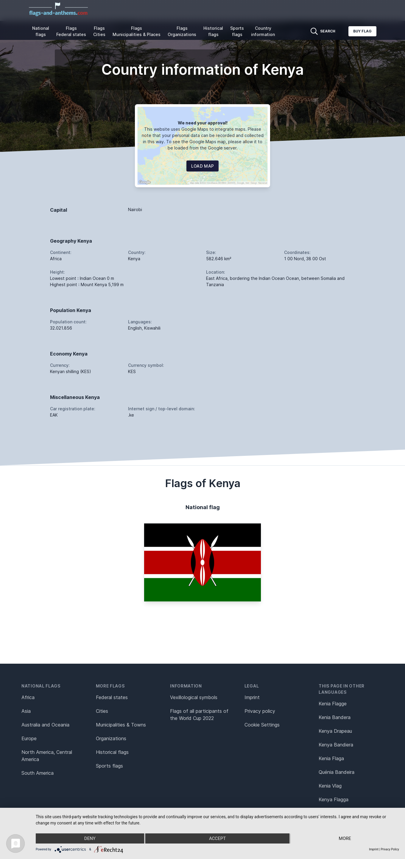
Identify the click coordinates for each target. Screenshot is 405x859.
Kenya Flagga (333, 799)
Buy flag (362, 31)
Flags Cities (99, 31)
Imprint (252, 697)
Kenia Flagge (333, 704)
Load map (202, 166)
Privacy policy (259, 711)
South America (37, 773)
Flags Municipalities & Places (137, 31)
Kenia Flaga (331, 758)
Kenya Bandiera (336, 745)
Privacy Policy (390, 849)
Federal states (112, 697)
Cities (102, 711)
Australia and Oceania (45, 725)
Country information (263, 31)
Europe (29, 738)
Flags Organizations (182, 31)
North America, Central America (46, 755)
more (345, 838)
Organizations (111, 738)
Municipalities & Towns (121, 725)
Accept (217, 838)
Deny (90, 838)
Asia (26, 711)
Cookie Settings (262, 725)
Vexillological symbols (193, 697)
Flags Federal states (71, 31)
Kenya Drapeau (335, 731)
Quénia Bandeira (336, 772)
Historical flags (213, 31)
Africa (28, 697)
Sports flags (237, 31)
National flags (40, 31)
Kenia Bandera (335, 717)
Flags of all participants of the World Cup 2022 (199, 714)
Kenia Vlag (330, 786)
